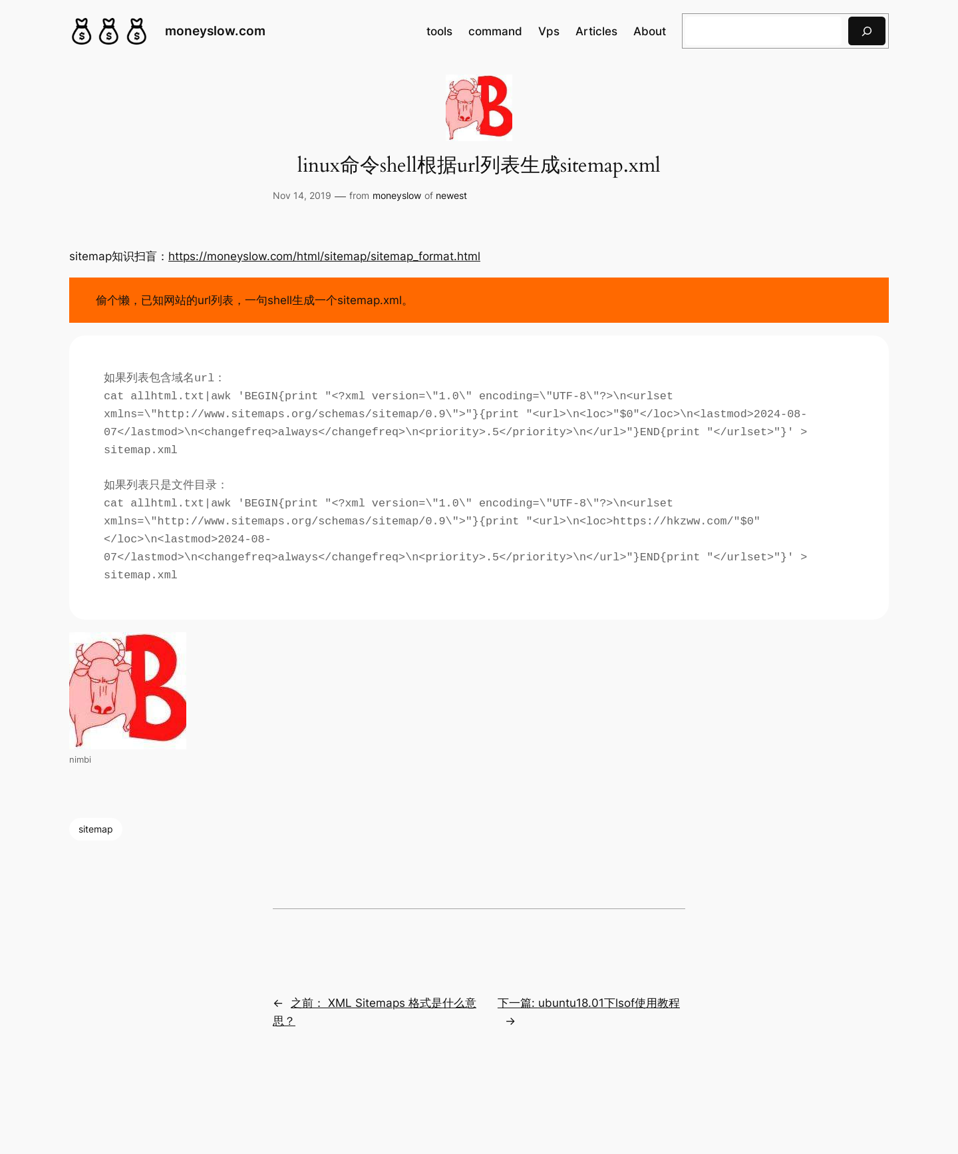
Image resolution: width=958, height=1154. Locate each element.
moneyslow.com (215, 31)
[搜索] (866, 31)
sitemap (96, 829)
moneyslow (397, 195)
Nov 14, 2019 (302, 195)
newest (451, 195)
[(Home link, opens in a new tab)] (109, 31)
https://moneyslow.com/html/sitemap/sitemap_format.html (324, 256)
